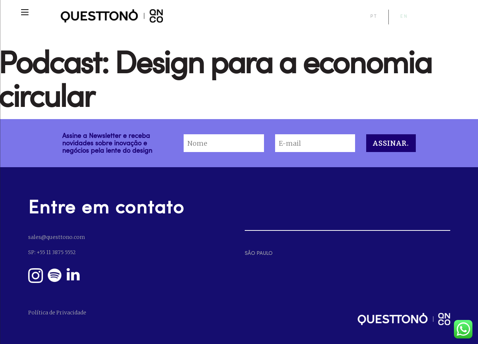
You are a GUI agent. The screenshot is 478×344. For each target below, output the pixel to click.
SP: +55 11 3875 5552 (52, 252)
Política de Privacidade (57, 312)
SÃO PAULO (259, 252)
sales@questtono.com (56, 237)
